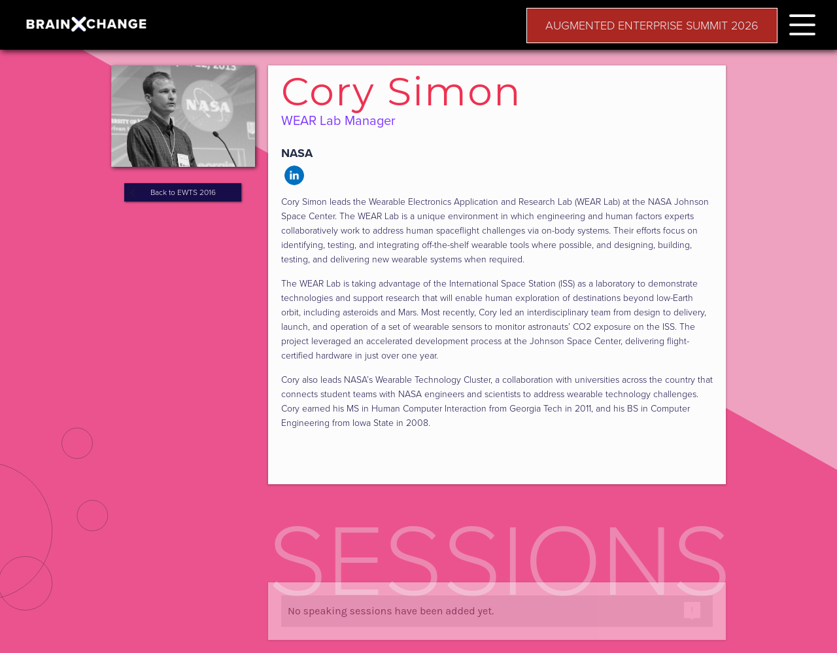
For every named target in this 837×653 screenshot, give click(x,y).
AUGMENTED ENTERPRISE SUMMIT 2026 (652, 25)
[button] (802, 22)
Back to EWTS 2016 (183, 192)
